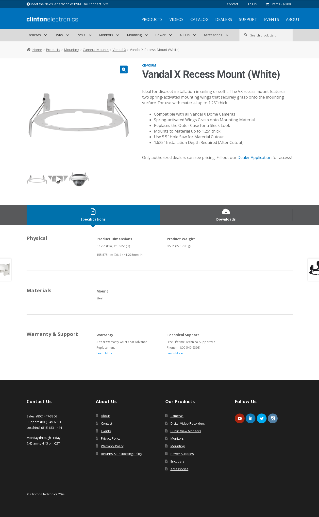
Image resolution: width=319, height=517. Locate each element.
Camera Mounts (96, 49)
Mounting (134, 35)
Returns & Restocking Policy (121, 453)
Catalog (199, 19)
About (293, 19)
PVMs (81, 35)
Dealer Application (254, 157)
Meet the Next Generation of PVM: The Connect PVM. (68, 4)
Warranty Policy (112, 446)
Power (160, 35)
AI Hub (185, 35)
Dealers (223, 19)
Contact (232, 4)
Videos (176, 19)
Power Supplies (182, 453)
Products (152, 19)
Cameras (34, 35)
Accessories (213, 35)
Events (271, 19)
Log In (252, 4)
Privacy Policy (110, 438)
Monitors (106, 35)
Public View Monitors (185, 431)
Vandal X (119, 49)
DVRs (59, 35)
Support (248, 19)
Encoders (177, 461)
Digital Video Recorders (187, 423)
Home (37, 49)
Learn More (105, 353)
